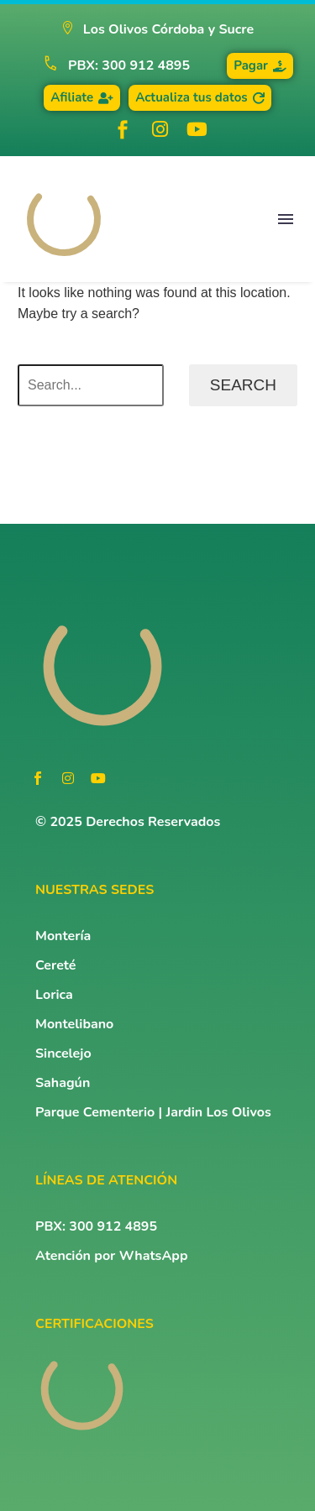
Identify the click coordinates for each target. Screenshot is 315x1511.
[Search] (91, 385)
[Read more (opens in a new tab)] (109, 66)
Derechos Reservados (153, 822)
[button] (157, 30)
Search (243, 385)
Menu (285, 219)
